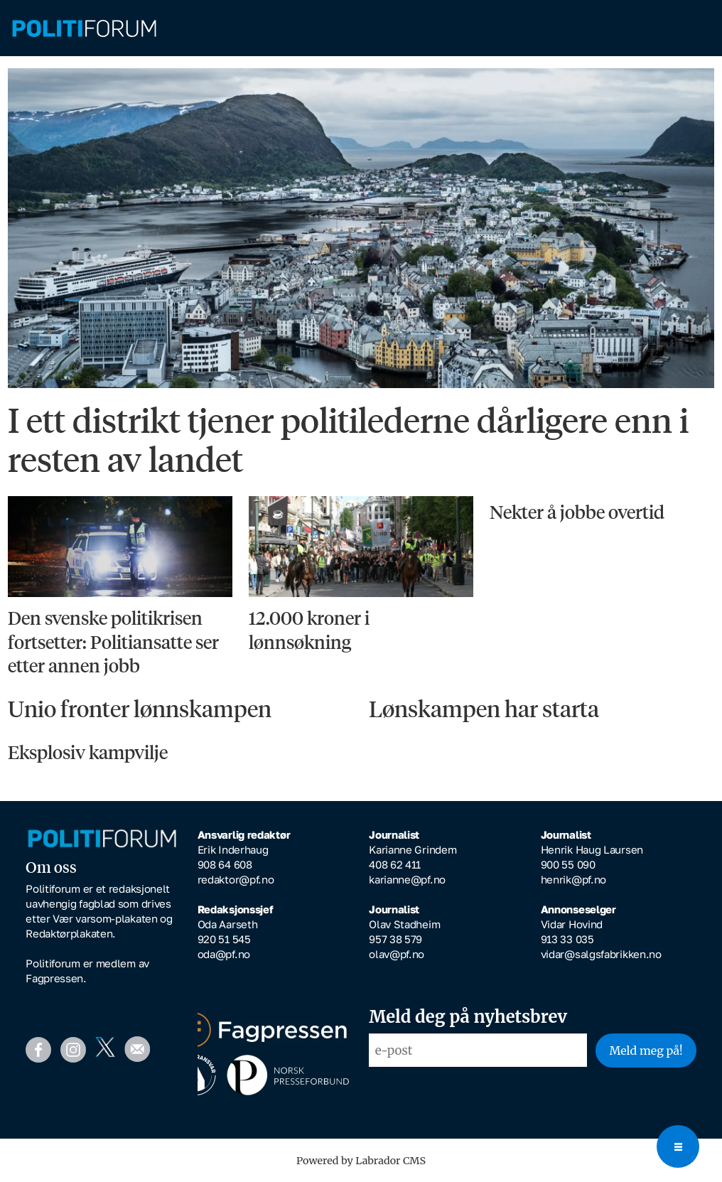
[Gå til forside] (361, 29)
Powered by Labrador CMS (361, 1160)
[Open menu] (678, 1146)
